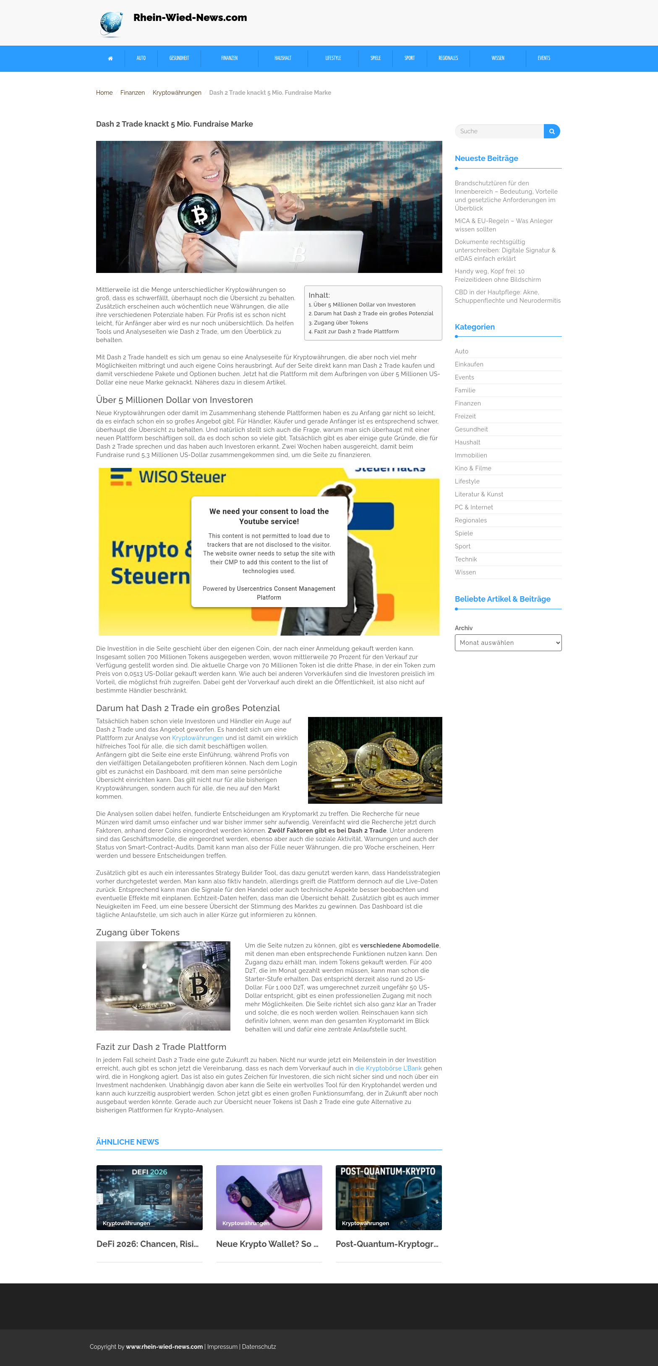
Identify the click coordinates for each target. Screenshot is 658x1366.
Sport (410, 58)
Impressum (222, 1346)
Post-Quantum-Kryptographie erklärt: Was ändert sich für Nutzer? (389, 1244)
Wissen (498, 58)
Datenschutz (259, 1346)
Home (104, 92)
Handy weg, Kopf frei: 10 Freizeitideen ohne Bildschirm (498, 275)
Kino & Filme (473, 468)
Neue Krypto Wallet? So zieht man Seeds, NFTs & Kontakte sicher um (269, 1244)
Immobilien (471, 455)
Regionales (448, 58)
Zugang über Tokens (341, 322)
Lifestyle (333, 58)
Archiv (464, 628)
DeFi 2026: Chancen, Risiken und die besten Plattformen (150, 1244)
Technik (466, 559)
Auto (141, 58)
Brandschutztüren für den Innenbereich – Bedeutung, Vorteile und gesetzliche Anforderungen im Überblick (506, 196)
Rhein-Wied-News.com (190, 17)
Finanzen (230, 58)
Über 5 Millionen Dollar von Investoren (364, 304)
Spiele (376, 58)
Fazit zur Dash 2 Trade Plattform (356, 331)
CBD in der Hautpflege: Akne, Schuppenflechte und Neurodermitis (508, 296)
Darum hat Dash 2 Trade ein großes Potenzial (373, 313)
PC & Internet (474, 507)
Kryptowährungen (177, 92)
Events (544, 58)
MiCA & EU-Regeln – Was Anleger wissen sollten (504, 225)
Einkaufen (469, 364)
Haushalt (282, 58)
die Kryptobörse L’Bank (388, 1068)
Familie (465, 390)
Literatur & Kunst (479, 494)
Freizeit (465, 416)
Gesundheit (179, 58)
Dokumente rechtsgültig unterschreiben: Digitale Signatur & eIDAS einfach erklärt (505, 250)
